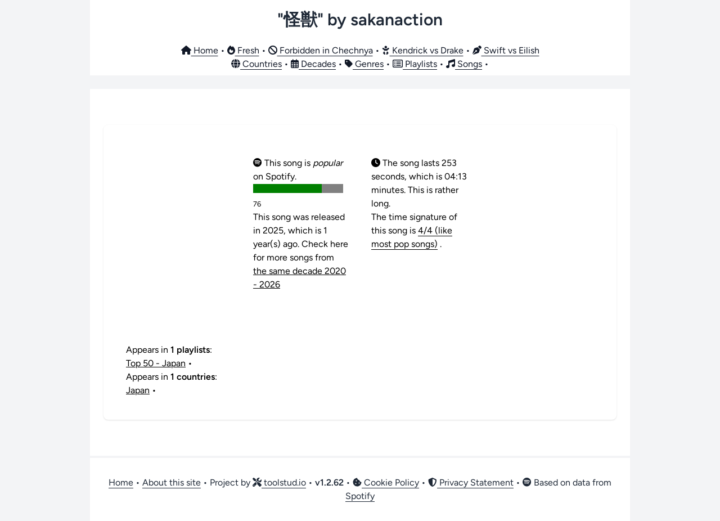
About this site (171, 482)
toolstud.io (279, 482)
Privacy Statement (471, 482)
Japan (138, 390)
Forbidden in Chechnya (320, 50)
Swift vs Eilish (505, 50)
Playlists (415, 64)
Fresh (243, 50)
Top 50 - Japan (156, 363)
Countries (256, 64)
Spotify (360, 496)
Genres (364, 64)
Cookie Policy (386, 482)
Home (199, 50)
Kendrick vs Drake (423, 50)
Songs (464, 64)
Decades (313, 64)
